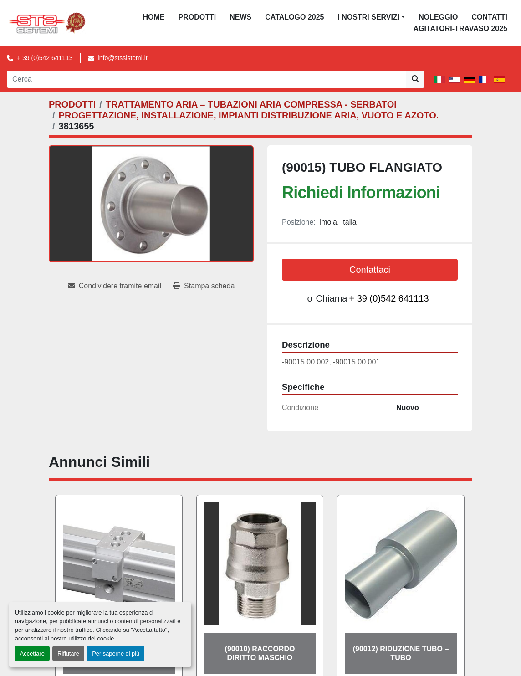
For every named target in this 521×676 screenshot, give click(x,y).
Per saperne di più (115, 653)
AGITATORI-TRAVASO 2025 (460, 28)
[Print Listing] (203, 286)
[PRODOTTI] (72, 104)
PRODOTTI (197, 17)
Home (154, 17)
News (240, 17)
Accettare (32, 653)
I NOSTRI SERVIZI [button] (368, 17)
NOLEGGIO (438, 17)
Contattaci (369, 270)
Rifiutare (68, 653)
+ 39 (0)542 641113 (45, 57)
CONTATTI (489, 17)
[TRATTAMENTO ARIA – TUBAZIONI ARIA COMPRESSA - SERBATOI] (251, 104)
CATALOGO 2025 (294, 17)
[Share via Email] (114, 286)
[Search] (206, 79)
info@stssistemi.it (123, 57)
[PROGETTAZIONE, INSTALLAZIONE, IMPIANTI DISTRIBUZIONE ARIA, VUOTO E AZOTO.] (249, 115)
